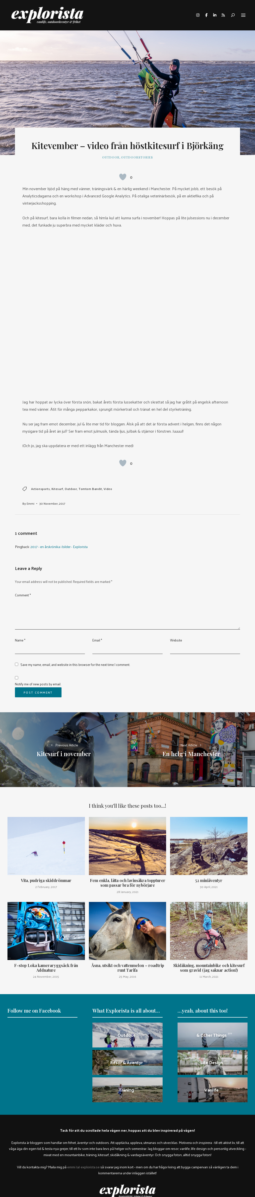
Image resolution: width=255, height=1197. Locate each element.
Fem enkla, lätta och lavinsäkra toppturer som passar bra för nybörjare (127, 883)
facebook (206, 15)
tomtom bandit (90, 488)
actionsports (40, 488)
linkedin (214, 15)
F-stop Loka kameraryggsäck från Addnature (46, 968)
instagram (197, 15)
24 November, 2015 (46, 976)
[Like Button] (123, 177)
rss (223, 15)
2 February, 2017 (46, 886)
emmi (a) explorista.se (83, 1167)
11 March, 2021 (208, 976)
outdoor (71, 488)
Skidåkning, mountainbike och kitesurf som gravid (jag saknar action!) (209, 968)
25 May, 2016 (127, 976)
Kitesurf (57, 488)
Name (20, 640)
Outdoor (111, 157)
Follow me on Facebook (34, 1010)
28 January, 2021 (127, 891)
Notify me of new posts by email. (38, 684)
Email (97, 640)
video (108, 488)
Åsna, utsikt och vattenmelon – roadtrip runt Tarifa (127, 968)
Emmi (30, 503)
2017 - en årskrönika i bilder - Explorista (59, 547)
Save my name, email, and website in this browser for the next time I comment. (75, 664)
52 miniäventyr (208, 880)
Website (176, 640)
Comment (23, 595)
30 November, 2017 (52, 503)
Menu (243, 15)
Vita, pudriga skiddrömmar (46, 880)
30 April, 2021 (209, 886)
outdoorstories (137, 157)
